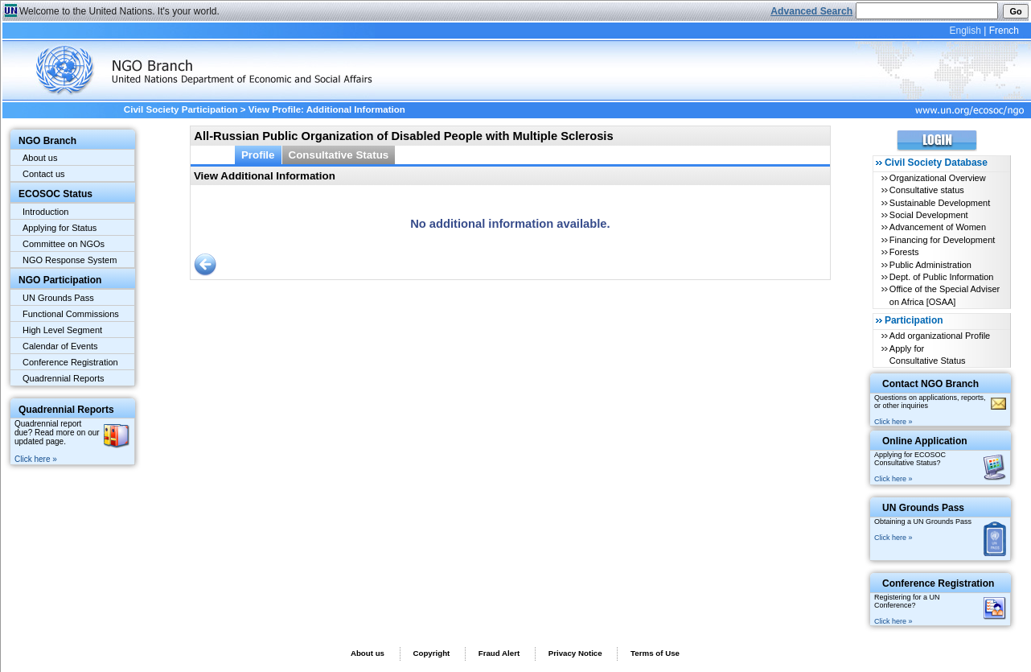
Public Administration (930, 265)
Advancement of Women (937, 227)
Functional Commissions (71, 314)
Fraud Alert (499, 653)
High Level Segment (62, 330)
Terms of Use (655, 653)
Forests (904, 252)
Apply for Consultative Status (927, 354)
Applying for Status (60, 228)
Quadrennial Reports (64, 378)
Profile (258, 155)
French (1004, 30)
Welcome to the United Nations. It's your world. (119, 11)
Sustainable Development (939, 203)
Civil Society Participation (181, 109)
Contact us (44, 174)
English (964, 30)
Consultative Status (339, 155)
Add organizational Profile (939, 335)
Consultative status (926, 190)
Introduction (45, 211)
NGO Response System (70, 260)
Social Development (928, 215)
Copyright (431, 653)
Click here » (35, 459)
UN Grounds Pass (58, 298)
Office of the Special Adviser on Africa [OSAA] (944, 295)
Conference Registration (70, 362)
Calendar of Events (60, 346)
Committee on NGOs (64, 244)
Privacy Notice (575, 653)
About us (40, 158)
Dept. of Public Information (941, 277)
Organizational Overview (937, 178)
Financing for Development (942, 240)
